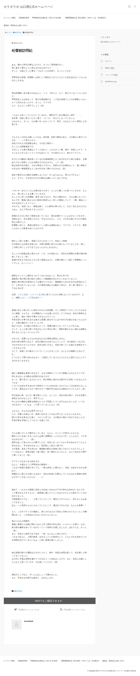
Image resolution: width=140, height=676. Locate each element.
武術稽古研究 (24, 18)
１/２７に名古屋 (37, 294)
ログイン (108, 61)
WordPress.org (110, 82)
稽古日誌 (18, 591)
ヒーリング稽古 (10, 18)
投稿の (109, 68)
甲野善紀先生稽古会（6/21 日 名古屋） (47, 18)
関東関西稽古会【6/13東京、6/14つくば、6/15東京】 (85, 18)
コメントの (111, 75)
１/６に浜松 (23, 294)
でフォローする (28, 609)
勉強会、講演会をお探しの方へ (16, 25)
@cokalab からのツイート (111, 42)
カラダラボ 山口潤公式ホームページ (28, 6)
